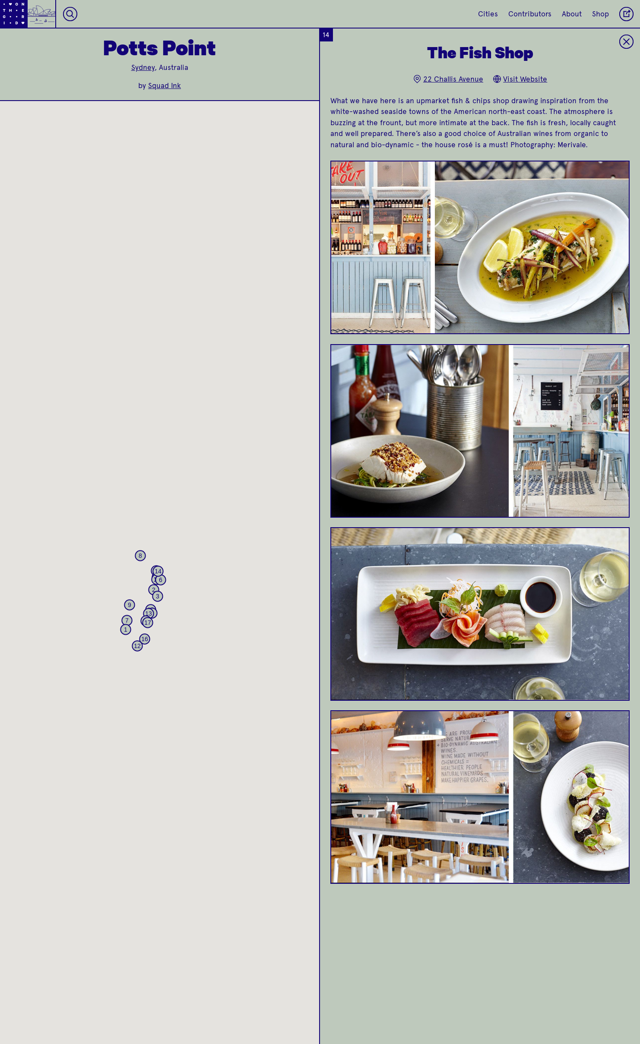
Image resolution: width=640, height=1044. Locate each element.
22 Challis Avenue (448, 79)
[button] (126, 629)
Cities (488, 13)
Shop (600, 13)
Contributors (529, 13)
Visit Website (520, 79)
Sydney (143, 67)
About (572, 13)
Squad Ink (164, 85)
